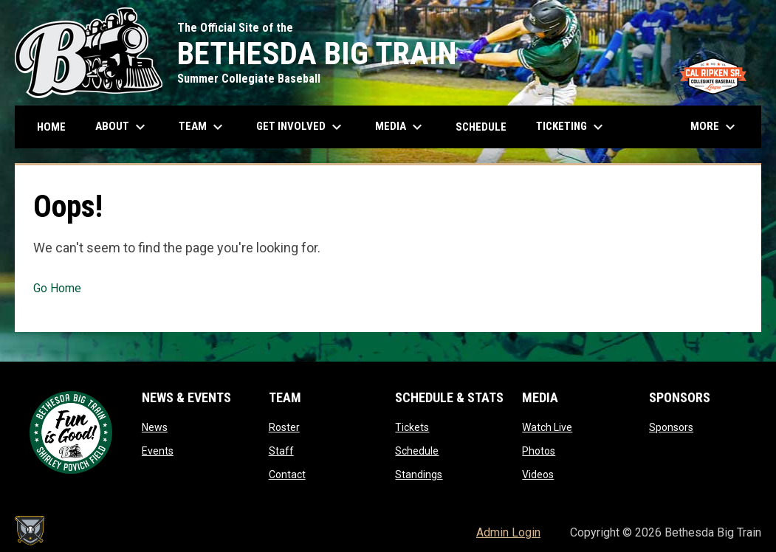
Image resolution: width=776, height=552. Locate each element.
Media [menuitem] (400, 127)
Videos (538, 474)
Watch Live (547, 427)
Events (158, 451)
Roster (284, 427)
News (155, 427)
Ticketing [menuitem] (571, 127)
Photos (538, 451)
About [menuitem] (122, 127)
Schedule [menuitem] (481, 127)
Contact (287, 474)
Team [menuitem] (203, 127)
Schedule (417, 451)
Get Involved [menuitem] (301, 127)
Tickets (412, 427)
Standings (418, 474)
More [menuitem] (714, 127)
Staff (281, 451)
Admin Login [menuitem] (508, 532)
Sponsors (671, 427)
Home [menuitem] (51, 127)
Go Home (57, 288)
